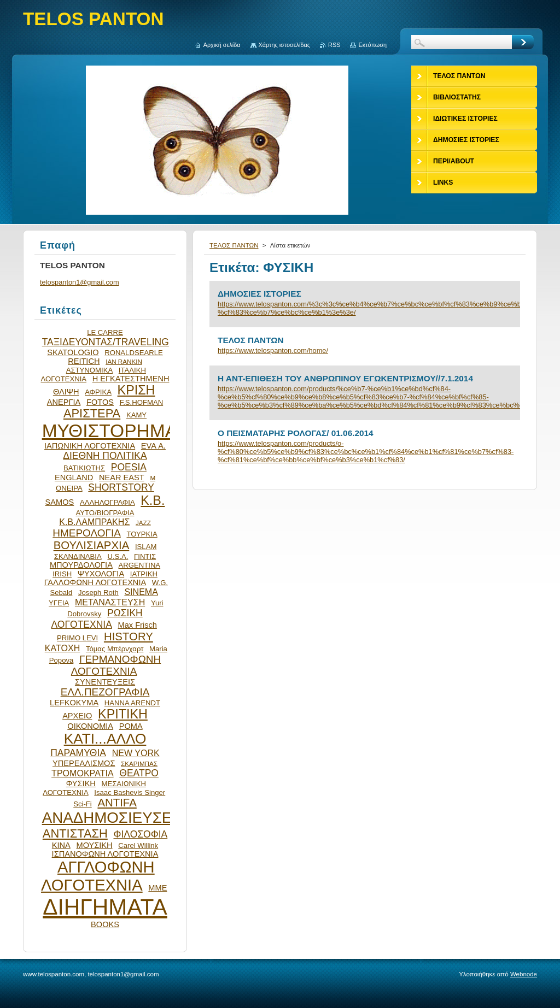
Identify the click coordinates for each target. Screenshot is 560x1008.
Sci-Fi (82, 804)
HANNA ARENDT (132, 703)
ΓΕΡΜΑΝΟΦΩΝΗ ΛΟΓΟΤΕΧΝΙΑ (116, 665)
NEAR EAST (121, 477)
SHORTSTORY (121, 487)
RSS (334, 45)
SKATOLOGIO (72, 352)
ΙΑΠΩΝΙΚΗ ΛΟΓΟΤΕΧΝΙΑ (89, 445)
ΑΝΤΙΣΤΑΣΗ (75, 833)
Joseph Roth (98, 592)
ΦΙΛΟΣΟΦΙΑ (140, 834)
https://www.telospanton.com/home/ (273, 350)
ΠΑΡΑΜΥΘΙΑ (78, 752)
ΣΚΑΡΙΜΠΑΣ (139, 763)
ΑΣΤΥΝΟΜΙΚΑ (89, 370)
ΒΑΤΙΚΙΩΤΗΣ (84, 468)
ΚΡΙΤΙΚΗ (123, 714)
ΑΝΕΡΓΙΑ (64, 402)
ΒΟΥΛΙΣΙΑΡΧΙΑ (92, 545)
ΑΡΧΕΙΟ (77, 715)
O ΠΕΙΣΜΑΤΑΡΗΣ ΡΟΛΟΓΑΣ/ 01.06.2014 (296, 433)
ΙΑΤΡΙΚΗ (144, 574)
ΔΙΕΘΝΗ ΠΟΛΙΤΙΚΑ (105, 455)
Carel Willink (138, 845)
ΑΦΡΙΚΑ (98, 392)
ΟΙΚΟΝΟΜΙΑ (90, 726)
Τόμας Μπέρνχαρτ (114, 649)
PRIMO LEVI (77, 638)
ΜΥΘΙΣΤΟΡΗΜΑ (110, 431)
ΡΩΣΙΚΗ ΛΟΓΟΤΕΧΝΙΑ (97, 619)
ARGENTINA (140, 565)
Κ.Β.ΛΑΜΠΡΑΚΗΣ (94, 522)
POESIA (129, 467)
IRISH (62, 574)
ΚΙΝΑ (61, 845)
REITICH (84, 361)
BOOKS (105, 924)
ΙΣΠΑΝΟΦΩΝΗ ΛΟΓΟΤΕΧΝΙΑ (105, 854)
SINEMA (141, 592)
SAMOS (59, 502)
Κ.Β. (153, 500)
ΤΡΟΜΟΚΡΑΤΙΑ (82, 773)
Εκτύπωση (372, 45)
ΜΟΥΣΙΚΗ (95, 845)
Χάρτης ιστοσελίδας (285, 45)
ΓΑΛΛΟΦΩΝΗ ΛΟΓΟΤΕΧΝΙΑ (95, 582)
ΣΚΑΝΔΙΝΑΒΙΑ (78, 556)
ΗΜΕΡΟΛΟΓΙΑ (86, 533)
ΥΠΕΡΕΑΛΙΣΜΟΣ (83, 763)
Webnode (523, 974)
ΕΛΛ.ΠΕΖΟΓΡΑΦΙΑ (105, 692)
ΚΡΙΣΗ (136, 390)
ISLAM (145, 547)
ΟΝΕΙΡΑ (69, 488)
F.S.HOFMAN (141, 402)
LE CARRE (105, 332)
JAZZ (143, 522)
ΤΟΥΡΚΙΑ (141, 534)
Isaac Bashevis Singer (129, 792)
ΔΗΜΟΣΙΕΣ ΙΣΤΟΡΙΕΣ (259, 293)
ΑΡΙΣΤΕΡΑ (91, 413)
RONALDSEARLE (133, 353)
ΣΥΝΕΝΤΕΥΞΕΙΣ (105, 681)
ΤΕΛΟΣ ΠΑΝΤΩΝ (234, 245)
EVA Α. (153, 445)
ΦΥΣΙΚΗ (81, 783)
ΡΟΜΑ (131, 726)
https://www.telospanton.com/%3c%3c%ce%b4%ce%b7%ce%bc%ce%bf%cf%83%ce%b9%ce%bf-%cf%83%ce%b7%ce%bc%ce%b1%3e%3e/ (365, 308)
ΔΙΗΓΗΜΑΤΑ (105, 906)
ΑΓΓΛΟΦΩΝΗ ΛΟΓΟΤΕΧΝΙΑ (98, 876)
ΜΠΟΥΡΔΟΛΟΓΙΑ (81, 565)
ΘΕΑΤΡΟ (139, 773)
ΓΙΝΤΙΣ (145, 556)
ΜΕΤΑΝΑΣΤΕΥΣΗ (110, 602)
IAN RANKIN (124, 361)
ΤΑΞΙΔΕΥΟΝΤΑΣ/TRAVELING (105, 342)
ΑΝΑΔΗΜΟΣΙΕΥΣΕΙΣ (113, 817)
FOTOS (100, 402)
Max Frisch (137, 625)
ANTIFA (116, 803)
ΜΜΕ (157, 887)
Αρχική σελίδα (222, 45)
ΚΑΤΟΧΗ (62, 648)
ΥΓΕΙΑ (59, 603)
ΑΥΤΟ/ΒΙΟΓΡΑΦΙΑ (104, 513)
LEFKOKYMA (74, 702)
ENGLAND (74, 477)
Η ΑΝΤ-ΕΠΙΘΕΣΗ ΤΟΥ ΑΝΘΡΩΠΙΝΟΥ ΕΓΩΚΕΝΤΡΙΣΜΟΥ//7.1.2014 (345, 378)
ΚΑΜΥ (136, 415)
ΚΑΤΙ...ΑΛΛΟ (105, 738)
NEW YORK (136, 753)
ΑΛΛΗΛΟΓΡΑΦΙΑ (107, 502)
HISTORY (128, 636)
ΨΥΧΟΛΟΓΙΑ (101, 573)
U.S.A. (117, 556)
